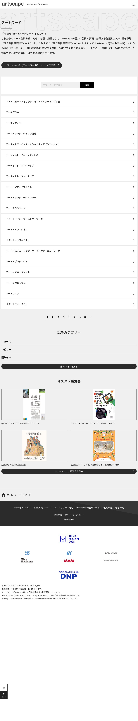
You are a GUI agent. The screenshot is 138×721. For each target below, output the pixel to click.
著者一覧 (119, 507)
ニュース (6, 341)
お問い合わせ (69, 519)
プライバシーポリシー (74, 515)
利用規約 (58, 515)
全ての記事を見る (69, 366)
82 (85, 317)
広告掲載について (42, 507)
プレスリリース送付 (63, 507)
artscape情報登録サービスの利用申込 (94, 507)
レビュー (6, 349)
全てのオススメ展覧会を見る (69, 471)
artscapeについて (22, 507)
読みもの (6, 357)
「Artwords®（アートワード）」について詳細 (30, 65)
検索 (87, 85)
